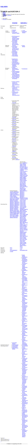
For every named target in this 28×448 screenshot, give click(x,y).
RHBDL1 (24, 225)
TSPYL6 (23, 240)
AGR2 (11, 192)
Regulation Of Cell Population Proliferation (15, 65)
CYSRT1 (11, 196)
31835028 (14, 117)
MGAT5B (25, 211)
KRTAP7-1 (12, 209)
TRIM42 (16, 215)
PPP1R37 (21, 220)
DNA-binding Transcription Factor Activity (15, 53)
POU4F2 (21, 219)
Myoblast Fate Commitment (24, 411)
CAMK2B (22, 169)
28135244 (14, 157)
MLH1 (15, 210)
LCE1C (21, 201)
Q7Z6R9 (11, 251)
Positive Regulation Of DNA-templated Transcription (15, 72)
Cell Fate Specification (24, 394)
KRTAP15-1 (12, 204)
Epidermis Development (24, 259)
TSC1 (11, 216)
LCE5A (21, 206)
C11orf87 (21, 168)
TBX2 (21, 236)
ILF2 (21, 187)
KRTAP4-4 (22, 197)
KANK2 (21, 189)
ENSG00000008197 (13, 250)
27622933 (14, 146)
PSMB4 (11, 212)
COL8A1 (25, 174)
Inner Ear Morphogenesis (25, 376)
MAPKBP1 (22, 209)
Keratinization (24, 68)
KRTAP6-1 (17, 207)
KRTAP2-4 (16, 206)
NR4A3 (21, 213)
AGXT (21, 163)
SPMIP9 (14, 213)
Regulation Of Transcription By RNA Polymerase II (24, 262)
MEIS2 (24, 210)
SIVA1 (18, 212)
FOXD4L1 (25, 180)
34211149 (14, 102)
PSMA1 (21, 223)
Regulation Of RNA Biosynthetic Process (24, 286)
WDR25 (21, 243)
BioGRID (4, 19)
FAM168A (15, 196)
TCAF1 (26, 236)
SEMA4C (21, 228)
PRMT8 (25, 220)
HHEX (21, 184)
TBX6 (23, 236)
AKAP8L (14, 192)
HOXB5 (21, 185)
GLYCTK (21, 182)
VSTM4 (24, 242)
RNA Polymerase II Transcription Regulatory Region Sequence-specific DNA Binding (15, 38)
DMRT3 (24, 177)
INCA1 (23, 187)
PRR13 (21, 222)
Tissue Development (24, 293)
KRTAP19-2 (17, 204)
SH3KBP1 (26, 228)
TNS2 (11, 215)
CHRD (21, 173)
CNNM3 (21, 174)
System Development (24, 386)
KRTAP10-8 (17, 202)
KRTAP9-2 (16, 209)
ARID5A (24, 163)
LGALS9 (24, 206)
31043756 (14, 119)
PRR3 (24, 222)
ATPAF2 (21, 165)
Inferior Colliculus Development (15, 78)
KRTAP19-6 (12, 205)
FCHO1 (24, 179)
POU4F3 (25, 219)
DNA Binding (14, 51)
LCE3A (21, 204)
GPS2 (21, 183)
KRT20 (21, 190)
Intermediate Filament (24, 32)
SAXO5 (24, 227)
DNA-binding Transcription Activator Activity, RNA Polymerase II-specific (15, 48)
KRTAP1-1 (12, 201)
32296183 (9, 15)
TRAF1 (13, 215)
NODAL (21, 212)
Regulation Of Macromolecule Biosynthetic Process (25, 417)
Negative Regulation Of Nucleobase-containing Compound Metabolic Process (24, 371)
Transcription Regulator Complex (15, 33)
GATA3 (24, 181)
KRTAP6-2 (12, 208)
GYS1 (14, 197)
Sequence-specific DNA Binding (24, 332)
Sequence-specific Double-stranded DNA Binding (24, 266)
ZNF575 (24, 245)
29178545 (14, 154)
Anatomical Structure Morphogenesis (25, 399)
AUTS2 (24, 165)
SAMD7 (25, 226)
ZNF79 (21, 246)
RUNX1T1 (22, 226)
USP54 (13, 216)
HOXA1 (24, 184)
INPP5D (21, 188)
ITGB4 (24, 188)
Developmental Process (25, 346)
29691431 (14, 133)
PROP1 (21, 221)
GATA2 (21, 181)
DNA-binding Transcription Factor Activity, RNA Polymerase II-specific (15, 43)
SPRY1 (18, 213)
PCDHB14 (25, 215)
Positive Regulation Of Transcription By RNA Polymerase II (16, 75)
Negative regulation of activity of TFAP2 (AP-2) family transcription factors (15, 83)
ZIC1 (21, 244)
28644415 (17, 159)
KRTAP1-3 (16, 201)
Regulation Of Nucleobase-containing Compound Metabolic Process (24, 309)
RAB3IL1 (21, 224)
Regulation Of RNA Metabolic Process (24, 272)
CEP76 (14, 194)
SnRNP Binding (23, 413)
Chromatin (14, 30)
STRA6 (21, 235)
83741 (11, 247)
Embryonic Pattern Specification (24, 408)
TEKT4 (24, 237)
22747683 (14, 125)
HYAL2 (26, 186)
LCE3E (24, 205)
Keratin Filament (15, 344)
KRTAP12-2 (22, 191)
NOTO (24, 212)
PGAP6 (21, 216)
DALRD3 (25, 176)
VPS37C (16, 216)
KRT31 (13, 200)
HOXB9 (24, 185)
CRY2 (24, 175)
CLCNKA (24, 173)
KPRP (11, 200)
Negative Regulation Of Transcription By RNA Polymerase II (24, 365)
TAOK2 (24, 235)
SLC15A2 (22, 229)
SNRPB (21, 233)
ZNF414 (23, 244)
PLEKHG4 (15, 211)
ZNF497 (21, 245)
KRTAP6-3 (24, 23)
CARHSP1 (22, 170)
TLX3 (23, 239)
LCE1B (24, 200)
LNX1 (21, 207)
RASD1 (21, 225)
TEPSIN (14, 214)
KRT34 (16, 200)
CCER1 (21, 172)
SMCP (25, 232)
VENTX (21, 242)
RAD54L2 (15, 212)
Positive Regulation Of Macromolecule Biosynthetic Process (25, 426)
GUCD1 (11, 197)
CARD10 (15, 193)
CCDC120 (22, 171)
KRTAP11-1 (12, 203)
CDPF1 (11, 194)
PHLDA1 (21, 217)
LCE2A (24, 202)
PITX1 (11, 211)
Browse (4, 12)
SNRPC (24, 233)
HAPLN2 (24, 183)
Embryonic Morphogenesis (25, 402)
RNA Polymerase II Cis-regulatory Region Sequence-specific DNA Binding (24, 297)
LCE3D (21, 205)
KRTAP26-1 (12, 207)
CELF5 (24, 172)
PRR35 (26, 222)
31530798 (14, 138)
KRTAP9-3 (12, 210)
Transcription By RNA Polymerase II (15, 63)
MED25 (21, 210)
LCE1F (21, 202)
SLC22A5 (25, 229)
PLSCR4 (24, 218)
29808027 (14, 151)
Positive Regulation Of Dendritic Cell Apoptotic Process (24, 421)
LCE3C (24, 204)
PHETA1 (24, 216)
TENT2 (21, 238)
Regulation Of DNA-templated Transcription (15, 59)
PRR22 (18, 211)
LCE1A (21, 200)
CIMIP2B (17, 194)
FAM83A (24, 178)
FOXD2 (21, 180)
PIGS (25, 217)
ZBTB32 (11, 217)
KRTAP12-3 (17, 203)
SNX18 (21, 234)
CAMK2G (26, 169)
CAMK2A (12, 193)
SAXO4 (21, 227)
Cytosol (23, 30)
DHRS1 (21, 177)
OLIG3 (24, 213)
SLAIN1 (11, 213)
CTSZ (26, 175)
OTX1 (21, 214)
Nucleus (13, 31)
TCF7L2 (21, 237)
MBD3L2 (26, 209)
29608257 (14, 129)
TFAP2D (14, 23)
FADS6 (21, 178)
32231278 (14, 140)
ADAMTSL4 (16, 191)
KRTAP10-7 (12, 202)
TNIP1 (26, 239)
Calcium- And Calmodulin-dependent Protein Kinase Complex (25, 360)
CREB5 (21, 175)
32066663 (14, 131)
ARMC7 (21, 164)
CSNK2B (14, 195)
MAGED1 (24, 207)
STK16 (24, 234)
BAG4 (17, 192)
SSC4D (11, 214)
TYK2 (21, 241)
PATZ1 (21, 215)
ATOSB (24, 164)
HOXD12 (17, 197)
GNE (25, 182)
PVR (24, 223)
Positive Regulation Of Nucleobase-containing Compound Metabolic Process (24, 381)
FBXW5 (21, 179)
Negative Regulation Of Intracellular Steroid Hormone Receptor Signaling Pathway (24, 433)
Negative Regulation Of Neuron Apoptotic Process (15, 69)
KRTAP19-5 (22, 193)
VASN (23, 241)
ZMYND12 (15, 217)
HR (23, 186)
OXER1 (23, 214)
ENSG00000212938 (23, 250)
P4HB (27, 214)
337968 (21, 247)
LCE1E (24, 201)
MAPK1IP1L (22, 208)
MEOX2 (21, 211)
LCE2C (24, 203)
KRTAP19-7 (17, 205)
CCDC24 (25, 171)
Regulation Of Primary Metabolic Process (24, 405)
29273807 (14, 123)
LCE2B (21, 203)
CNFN (11, 195)
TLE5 (17, 214)
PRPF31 (24, 221)
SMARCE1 (22, 232)
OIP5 (18, 210)
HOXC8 (21, 186)
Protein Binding (15, 55)
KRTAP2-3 (12, 206)
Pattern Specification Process (24, 391)
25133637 (14, 135)
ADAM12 (12, 191)
